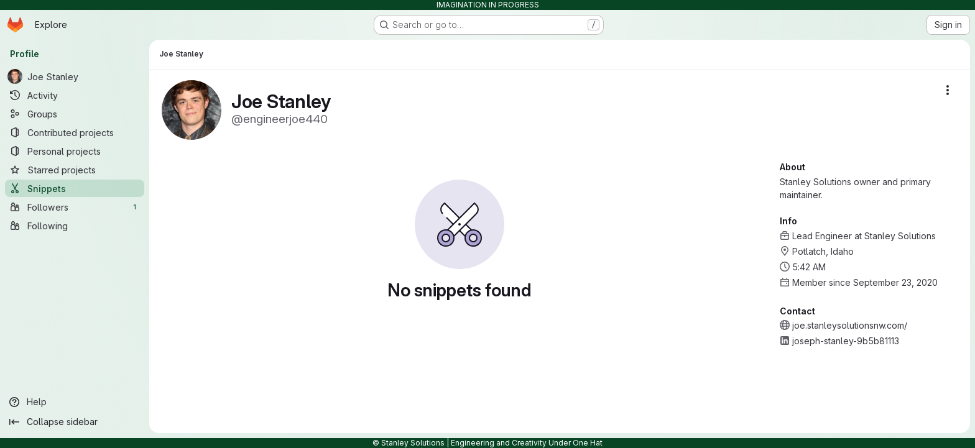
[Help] (74, 402)
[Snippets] (74, 188)
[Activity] (74, 95)
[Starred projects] (74, 169)
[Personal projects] (74, 151)
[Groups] (74, 113)
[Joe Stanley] (74, 76)
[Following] (74, 225)
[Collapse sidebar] (74, 422)
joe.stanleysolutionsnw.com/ (849, 325)
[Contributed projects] (74, 132)
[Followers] (74, 207)
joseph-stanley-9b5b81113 (845, 341)
